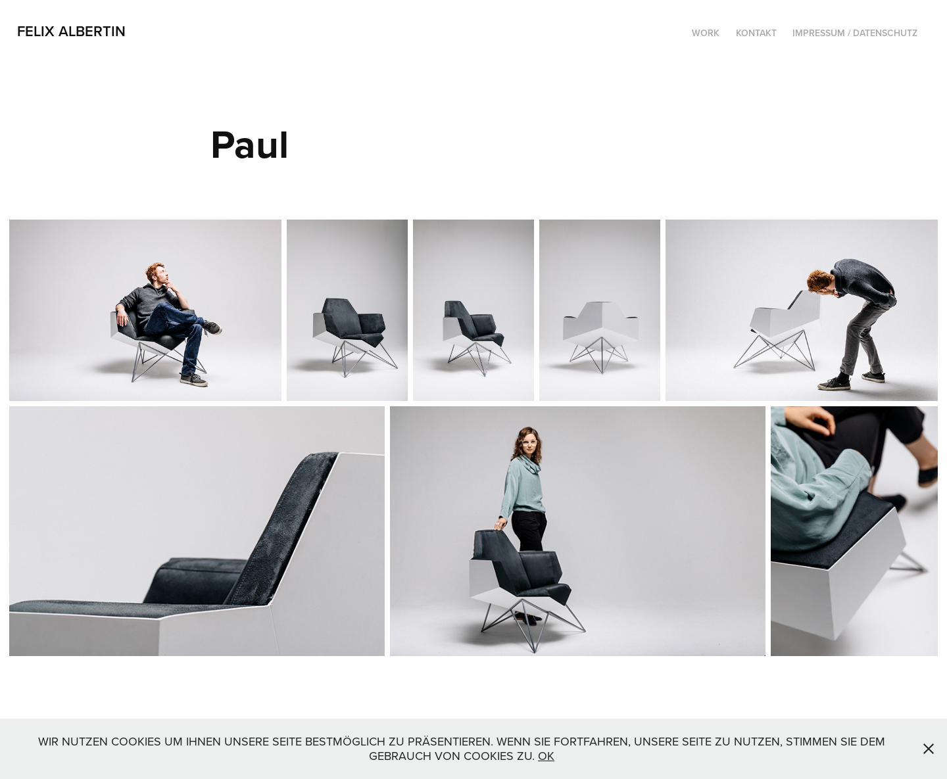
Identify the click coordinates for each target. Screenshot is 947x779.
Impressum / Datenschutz (854, 32)
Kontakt (756, 32)
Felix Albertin (71, 30)
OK (546, 755)
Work (705, 32)
